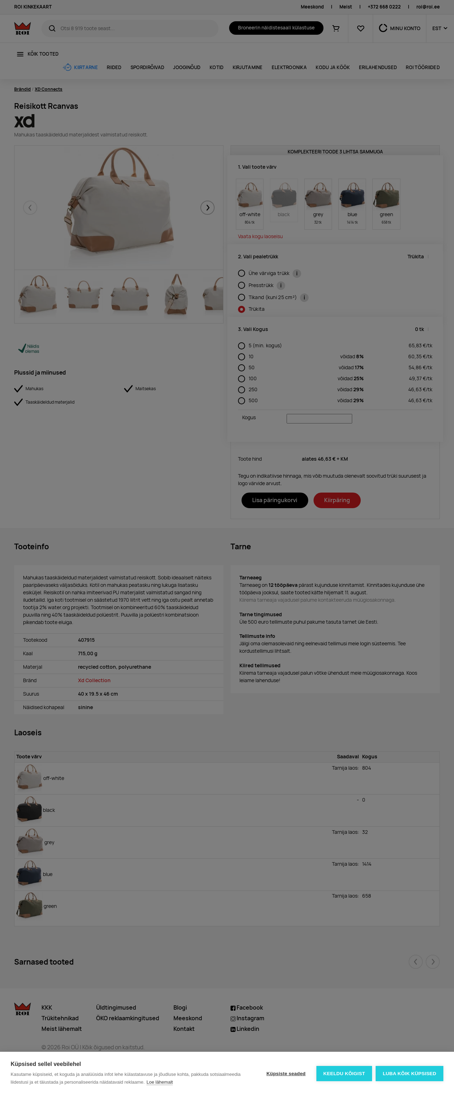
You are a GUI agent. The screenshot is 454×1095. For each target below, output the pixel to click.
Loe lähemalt (159, 1082)
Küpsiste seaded (285, 1073)
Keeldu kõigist (344, 1073)
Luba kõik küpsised (409, 1073)
